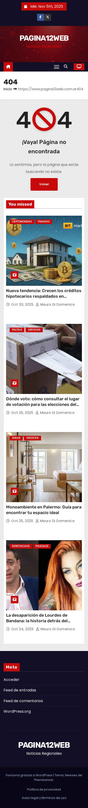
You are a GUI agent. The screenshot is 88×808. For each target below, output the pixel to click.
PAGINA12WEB (44, 38)
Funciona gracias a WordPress (29, 775)
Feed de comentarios (23, 701)
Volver (44, 184)
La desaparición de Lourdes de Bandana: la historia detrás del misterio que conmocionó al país (39, 621)
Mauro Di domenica (55, 304)
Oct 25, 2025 (22, 412)
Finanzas (44, 221)
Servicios (34, 330)
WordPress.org (17, 711)
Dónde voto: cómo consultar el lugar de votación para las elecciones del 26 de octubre (43, 404)
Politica (17, 330)
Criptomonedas (22, 221)
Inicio (8, 88)
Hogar (16, 438)
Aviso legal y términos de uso (44, 798)
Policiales (41, 546)
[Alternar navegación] (56, 66)
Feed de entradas (20, 690)
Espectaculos (21, 546)
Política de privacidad (44, 789)
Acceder (11, 679)
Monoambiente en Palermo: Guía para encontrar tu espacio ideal (43, 509)
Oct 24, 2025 (23, 629)
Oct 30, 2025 (22, 304)
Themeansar (44, 780)
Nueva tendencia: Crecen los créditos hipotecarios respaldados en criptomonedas (43, 296)
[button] (66, 66)
